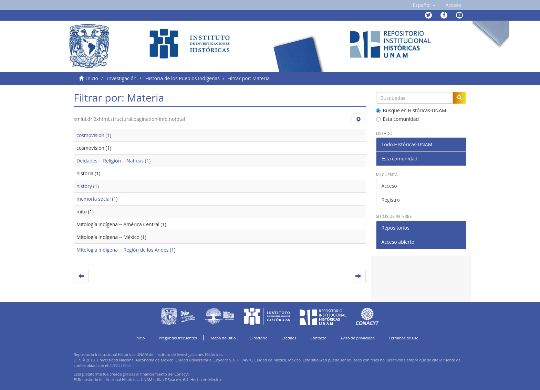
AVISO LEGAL (120, 365)
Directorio (259, 337)
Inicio (92, 78)
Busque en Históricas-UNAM (411, 110)
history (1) (87, 186)
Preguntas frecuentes (178, 337)
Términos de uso (403, 337)
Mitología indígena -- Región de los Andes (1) (125, 249)
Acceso (389, 185)
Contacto (318, 337)
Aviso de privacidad (357, 337)
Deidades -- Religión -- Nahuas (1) (113, 160)
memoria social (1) (96, 199)
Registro (391, 200)
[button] (424, 5)
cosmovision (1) (93, 135)
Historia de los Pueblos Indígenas (182, 78)
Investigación (121, 78)
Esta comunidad (397, 119)
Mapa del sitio (223, 337)
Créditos (288, 337)
